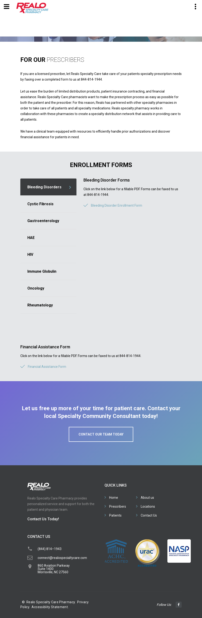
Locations (148, 506)
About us (147, 497)
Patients (115, 515)
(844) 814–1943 (49, 549)
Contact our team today (101, 434)
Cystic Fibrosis (40, 204)
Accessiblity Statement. (50, 607)
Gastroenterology (43, 221)
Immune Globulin (41, 271)
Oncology (35, 288)
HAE (31, 237)
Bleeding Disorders (44, 187)
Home (113, 497)
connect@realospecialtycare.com (62, 557)
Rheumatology (40, 305)
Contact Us (149, 515)
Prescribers (117, 506)
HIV (30, 254)
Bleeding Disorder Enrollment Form (116, 205)
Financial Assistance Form (47, 367)
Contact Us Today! (43, 519)
